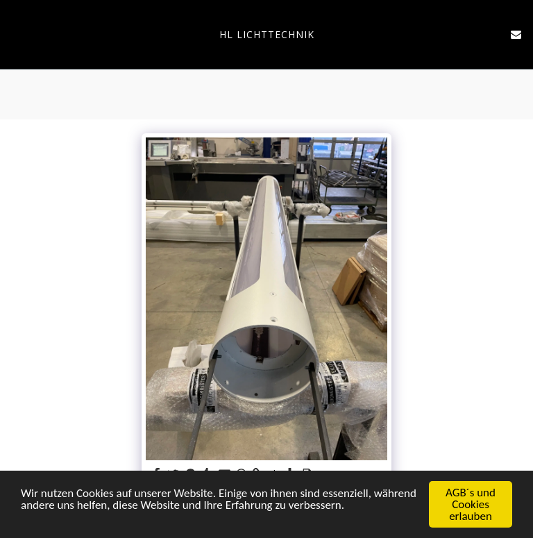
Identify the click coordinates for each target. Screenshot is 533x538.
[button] (15, 33)
